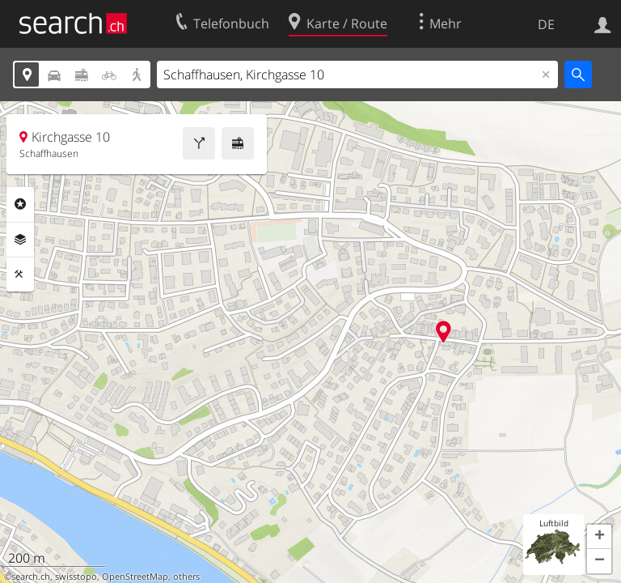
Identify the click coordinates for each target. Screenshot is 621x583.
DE (546, 24)
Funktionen (20, 274)
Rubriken (20, 204)
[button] (599, 537)
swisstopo (76, 576)
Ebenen (20, 240)
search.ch (30, 576)
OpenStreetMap (135, 576)
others (186, 576)
